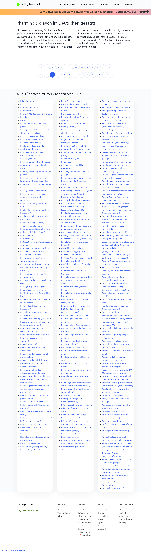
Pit (21, 104)
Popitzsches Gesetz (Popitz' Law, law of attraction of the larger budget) (76, 242)
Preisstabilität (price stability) (115, 143)
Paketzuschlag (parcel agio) (33, 136)
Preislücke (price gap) (112, 130)
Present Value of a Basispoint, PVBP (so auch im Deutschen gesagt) (115, 155)
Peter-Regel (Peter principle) (33, 447)
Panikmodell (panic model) (32, 146)
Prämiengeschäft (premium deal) (76, 405)
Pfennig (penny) (68, 127)
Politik (101, 513)
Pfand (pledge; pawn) (71, 101)
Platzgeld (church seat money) (75, 200)
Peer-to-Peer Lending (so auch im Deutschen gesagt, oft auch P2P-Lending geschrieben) (36, 322)
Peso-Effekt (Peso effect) (31, 443)
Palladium (24, 117)
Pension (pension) (28, 344)
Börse (100, 519)
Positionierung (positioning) (74, 347)
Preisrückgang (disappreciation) (117, 133)
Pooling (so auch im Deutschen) (76, 236)
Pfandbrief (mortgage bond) (74, 104)
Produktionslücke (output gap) (116, 283)
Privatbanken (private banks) (115, 181)
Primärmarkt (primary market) (115, 165)
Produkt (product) (110, 268)
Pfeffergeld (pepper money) (74, 123)
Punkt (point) (108, 485)
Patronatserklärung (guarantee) (34, 290)
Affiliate (60, 516)
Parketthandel (26, 111)
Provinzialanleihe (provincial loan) (117, 386)
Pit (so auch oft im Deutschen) (75, 188)
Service (128, 4)
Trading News (104, 510)
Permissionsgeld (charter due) (34, 424)
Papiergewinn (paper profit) (33, 191)
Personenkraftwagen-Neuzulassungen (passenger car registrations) (35, 437)
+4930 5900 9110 (29, 511)
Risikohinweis (84, 510)
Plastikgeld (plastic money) (73, 197)
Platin (22, 120)
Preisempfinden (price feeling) (116, 107)
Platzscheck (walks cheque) (74, 204)
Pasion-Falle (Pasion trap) (32, 252)
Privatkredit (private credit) (114, 232)
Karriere (104, 4)
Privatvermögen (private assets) (117, 236)
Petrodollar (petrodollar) (31, 450)
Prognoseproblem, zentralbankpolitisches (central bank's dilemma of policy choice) (117, 315)
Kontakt (122, 513)
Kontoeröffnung (88, 4)
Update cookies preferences (13, 550)
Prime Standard (27, 101)
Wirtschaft (103, 516)
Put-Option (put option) (113, 488)
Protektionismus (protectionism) (117, 383)
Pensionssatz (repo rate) (31, 402)
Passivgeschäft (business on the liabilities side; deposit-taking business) (35, 267)
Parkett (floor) (26, 239)
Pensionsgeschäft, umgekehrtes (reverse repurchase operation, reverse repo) (35, 379)
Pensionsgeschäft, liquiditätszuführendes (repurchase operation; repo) (33, 370)
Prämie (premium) (69, 402)
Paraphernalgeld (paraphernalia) (35, 229)
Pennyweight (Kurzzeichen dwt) (35, 335)
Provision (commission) (112, 395)
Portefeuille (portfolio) (71, 255)
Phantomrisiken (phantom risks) (76, 149)
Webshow (86, 535)
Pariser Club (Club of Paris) (32, 232)
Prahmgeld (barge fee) (71, 399)
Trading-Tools (63, 513)
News (116, 4)
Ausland (102, 529)
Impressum (124, 516)
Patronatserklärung (29, 107)
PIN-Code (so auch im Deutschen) (77, 178)
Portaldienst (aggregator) (73, 252)
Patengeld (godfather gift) (32, 287)
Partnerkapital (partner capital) (34, 248)
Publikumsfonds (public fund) (115, 466)
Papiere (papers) (28, 159)
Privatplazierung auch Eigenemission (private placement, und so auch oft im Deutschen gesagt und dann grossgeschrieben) (118, 245)
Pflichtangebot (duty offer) (73, 146)
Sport (100, 523)
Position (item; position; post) (75, 315)
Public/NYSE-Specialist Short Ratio (36, 114)
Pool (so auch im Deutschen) (74, 232)
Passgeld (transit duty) (30, 255)
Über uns (123, 510)
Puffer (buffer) (108, 482)
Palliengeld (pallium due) (32, 140)
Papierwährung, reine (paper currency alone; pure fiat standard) (33, 197)
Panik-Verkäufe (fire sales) (32, 149)
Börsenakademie (67, 4)
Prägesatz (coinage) (70, 395)
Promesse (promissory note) (115, 341)
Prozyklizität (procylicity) (113, 411)
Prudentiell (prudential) (113, 421)
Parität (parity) (27, 236)
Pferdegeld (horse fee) (71, 143)
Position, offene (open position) (75, 325)
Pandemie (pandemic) (30, 143)
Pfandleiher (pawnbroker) (73, 114)
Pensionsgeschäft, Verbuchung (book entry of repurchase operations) (34, 389)
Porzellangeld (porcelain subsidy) (76, 306)
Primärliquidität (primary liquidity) (117, 162)
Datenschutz (83, 513)
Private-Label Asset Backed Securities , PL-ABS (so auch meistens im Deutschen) (115, 219)
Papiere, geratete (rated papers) (35, 162)
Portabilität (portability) (72, 248)
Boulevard (103, 526)
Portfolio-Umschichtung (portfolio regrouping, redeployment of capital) (76, 280)
